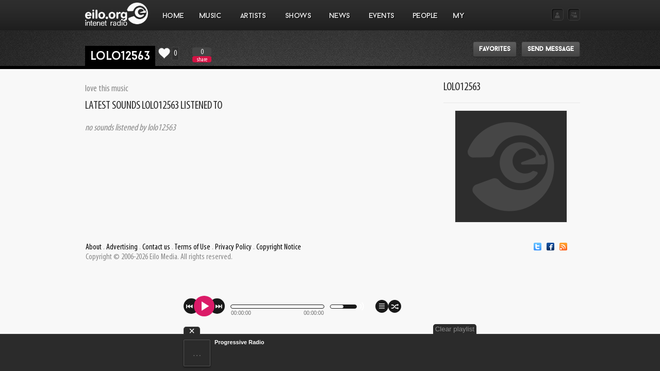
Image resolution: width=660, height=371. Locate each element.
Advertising (122, 247)
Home (173, 16)
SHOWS (297, 21)
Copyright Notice (278, 247)
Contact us (156, 247)
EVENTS (381, 21)
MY (459, 21)
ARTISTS (253, 21)
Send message (550, 49)
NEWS (339, 21)
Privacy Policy (233, 247)
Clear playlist (555, 329)
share (202, 59)
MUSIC (210, 21)
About (94, 247)
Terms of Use (192, 247)
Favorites (494, 49)
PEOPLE (425, 16)
